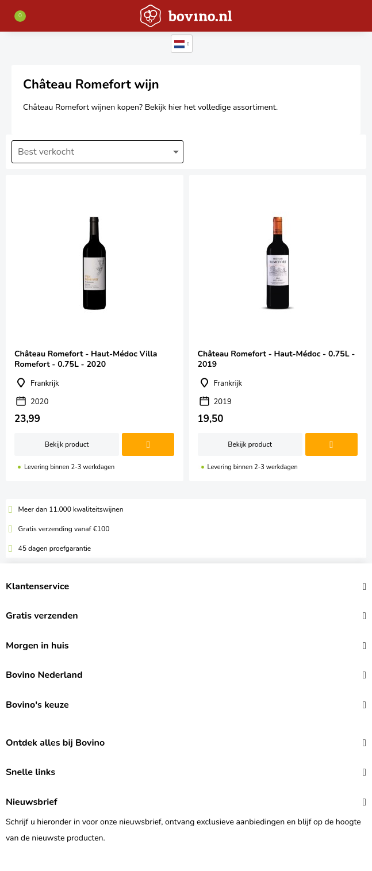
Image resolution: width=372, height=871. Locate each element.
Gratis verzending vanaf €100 (64, 529)
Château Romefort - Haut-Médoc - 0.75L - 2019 (278, 328)
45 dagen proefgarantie (54, 548)
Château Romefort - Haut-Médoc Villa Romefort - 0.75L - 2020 (94, 328)
